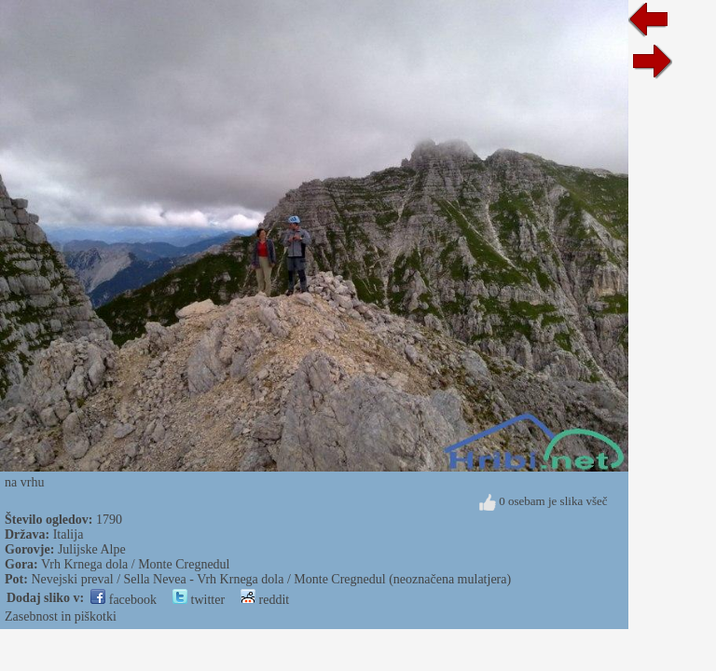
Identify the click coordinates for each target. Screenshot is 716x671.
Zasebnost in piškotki (61, 616)
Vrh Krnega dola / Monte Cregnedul (135, 564)
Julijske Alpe (92, 549)
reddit (265, 600)
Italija (68, 534)
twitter (198, 600)
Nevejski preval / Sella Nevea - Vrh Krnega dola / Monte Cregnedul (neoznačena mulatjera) (271, 579)
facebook (123, 600)
